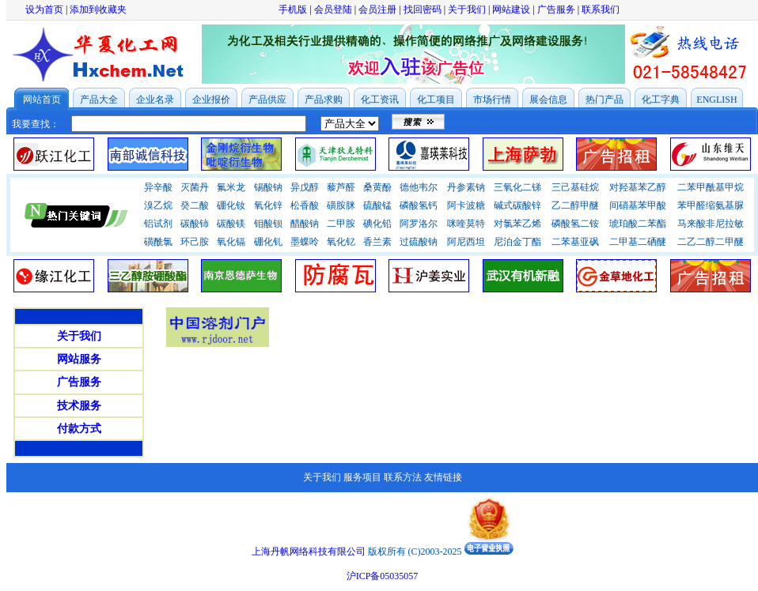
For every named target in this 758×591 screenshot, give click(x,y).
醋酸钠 (304, 223)
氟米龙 (231, 187)
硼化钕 (231, 205)
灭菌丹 (194, 187)
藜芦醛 (341, 187)
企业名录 (155, 99)
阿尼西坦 (466, 241)
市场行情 (492, 99)
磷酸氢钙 (419, 205)
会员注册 (377, 9)
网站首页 (42, 99)
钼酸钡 (268, 223)
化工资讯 (380, 99)
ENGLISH (716, 99)
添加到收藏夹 (98, 9)
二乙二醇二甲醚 (710, 241)
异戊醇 (304, 187)
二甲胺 (341, 223)
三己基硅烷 (575, 187)
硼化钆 (268, 241)
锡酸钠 (268, 187)
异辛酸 (158, 187)
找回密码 (423, 9)
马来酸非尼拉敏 (710, 223)
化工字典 (661, 99)
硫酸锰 (377, 205)
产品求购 (324, 99)
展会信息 (548, 99)
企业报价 (211, 99)
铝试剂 (158, 223)
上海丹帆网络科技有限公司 (309, 551)
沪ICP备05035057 (383, 576)
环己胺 (194, 241)
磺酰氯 (158, 241)
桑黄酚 (377, 187)
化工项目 (436, 99)
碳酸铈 (194, 223)
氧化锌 (268, 205)
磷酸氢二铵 (575, 223)
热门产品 (604, 99)
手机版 (293, 9)
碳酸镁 (231, 223)
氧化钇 (341, 241)
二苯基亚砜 (575, 241)
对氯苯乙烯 (517, 223)
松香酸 (304, 205)
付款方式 (79, 429)
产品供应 (267, 99)
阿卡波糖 (466, 205)
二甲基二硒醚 (637, 241)
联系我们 (601, 9)
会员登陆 (333, 9)
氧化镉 (231, 241)
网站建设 (511, 9)
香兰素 (377, 241)
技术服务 (79, 406)
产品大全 (99, 99)
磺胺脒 (341, 205)
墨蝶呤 (304, 241)
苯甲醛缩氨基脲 (710, 205)
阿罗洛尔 (419, 223)
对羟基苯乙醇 (637, 187)
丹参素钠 (466, 187)
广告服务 (556, 9)
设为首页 (44, 9)
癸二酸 (194, 205)
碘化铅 (377, 223)
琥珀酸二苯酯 (637, 223)
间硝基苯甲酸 (637, 205)
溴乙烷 (158, 205)
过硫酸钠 (419, 241)
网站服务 (79, 359)
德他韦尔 (419, 187)
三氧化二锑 (517, 187)
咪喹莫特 (466, 223)
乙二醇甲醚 (575, 205)
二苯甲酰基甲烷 (710, 187)
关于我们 (467, 9)
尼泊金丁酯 (517, 241)
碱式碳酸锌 (517, 205)
